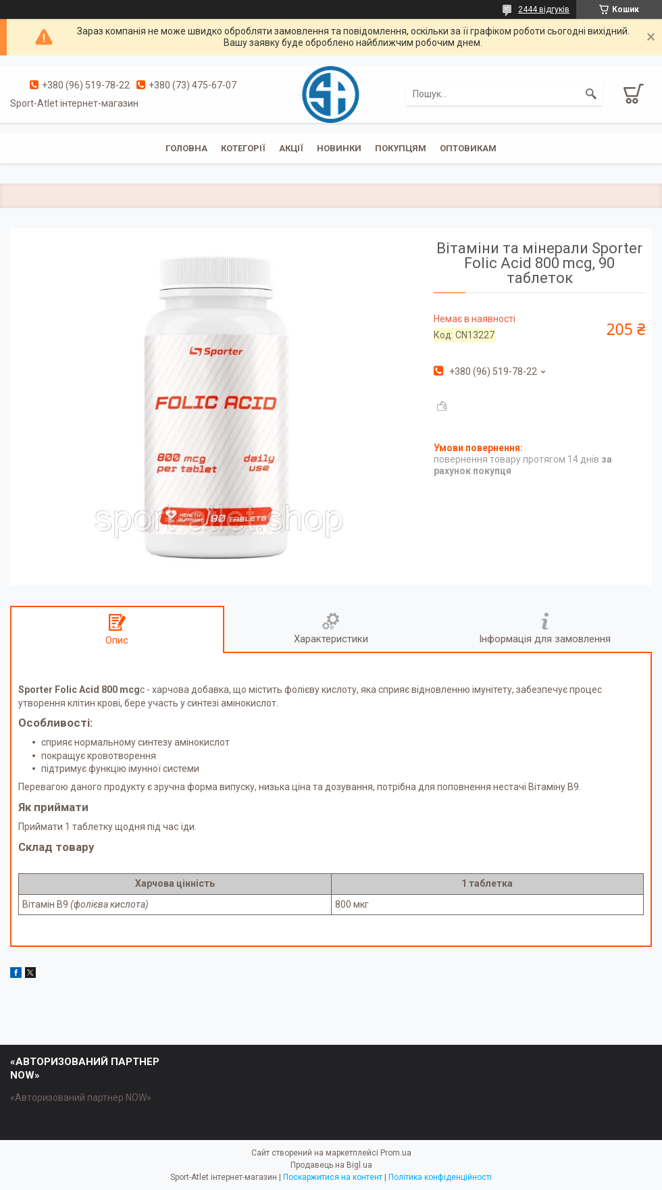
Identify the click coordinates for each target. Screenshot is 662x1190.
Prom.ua (395, 1153)
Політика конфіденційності (440, 1177)
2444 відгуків (543, 9)
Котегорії (243, 148)
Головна (186, 148)
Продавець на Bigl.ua (331, 1165)
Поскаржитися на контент (332, 1177)
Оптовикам (468, 148)
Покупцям (400, 148)
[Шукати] (591, 94)
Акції (291, 148)
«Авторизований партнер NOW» (80, 1097)
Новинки (339, 148)
